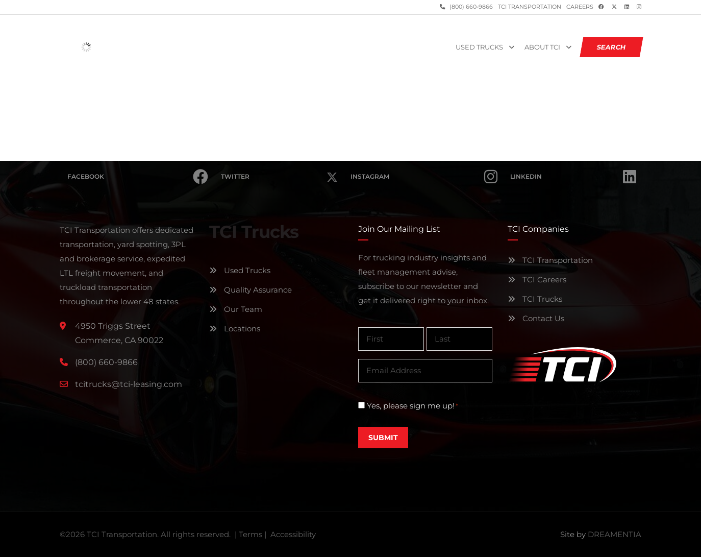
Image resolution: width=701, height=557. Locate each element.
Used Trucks (239, 270)
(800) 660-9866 (470, 7)
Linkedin (573, 176)
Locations (234, 328)
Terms (250, 534)
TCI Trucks (535, 299)
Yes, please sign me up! (412, 406)
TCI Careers (537, 279)
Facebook (137, 176)
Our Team (235, 309)
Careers (579, 7)
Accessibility (293, 534)
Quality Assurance (250, 290)
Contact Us (536, 318)
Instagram (423, 176)
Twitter (279, 170)
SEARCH (611, 47)
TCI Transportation (529, 7)
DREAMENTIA (614, 534)
